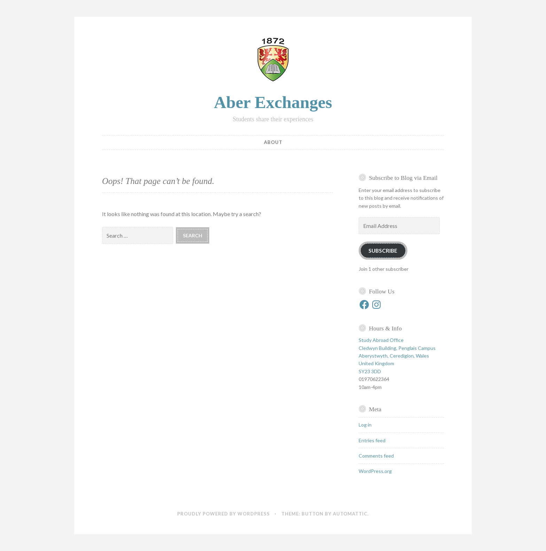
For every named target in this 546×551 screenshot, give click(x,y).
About (273, 142)
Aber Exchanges (273, 102)
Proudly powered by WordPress (223, 513)
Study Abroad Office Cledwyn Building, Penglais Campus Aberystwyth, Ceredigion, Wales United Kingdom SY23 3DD (397, 355)
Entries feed (372, 440)
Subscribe (382, 250)
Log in (365, 425)
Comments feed (376, 456)
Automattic (350, 513)
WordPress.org (375, 471)
